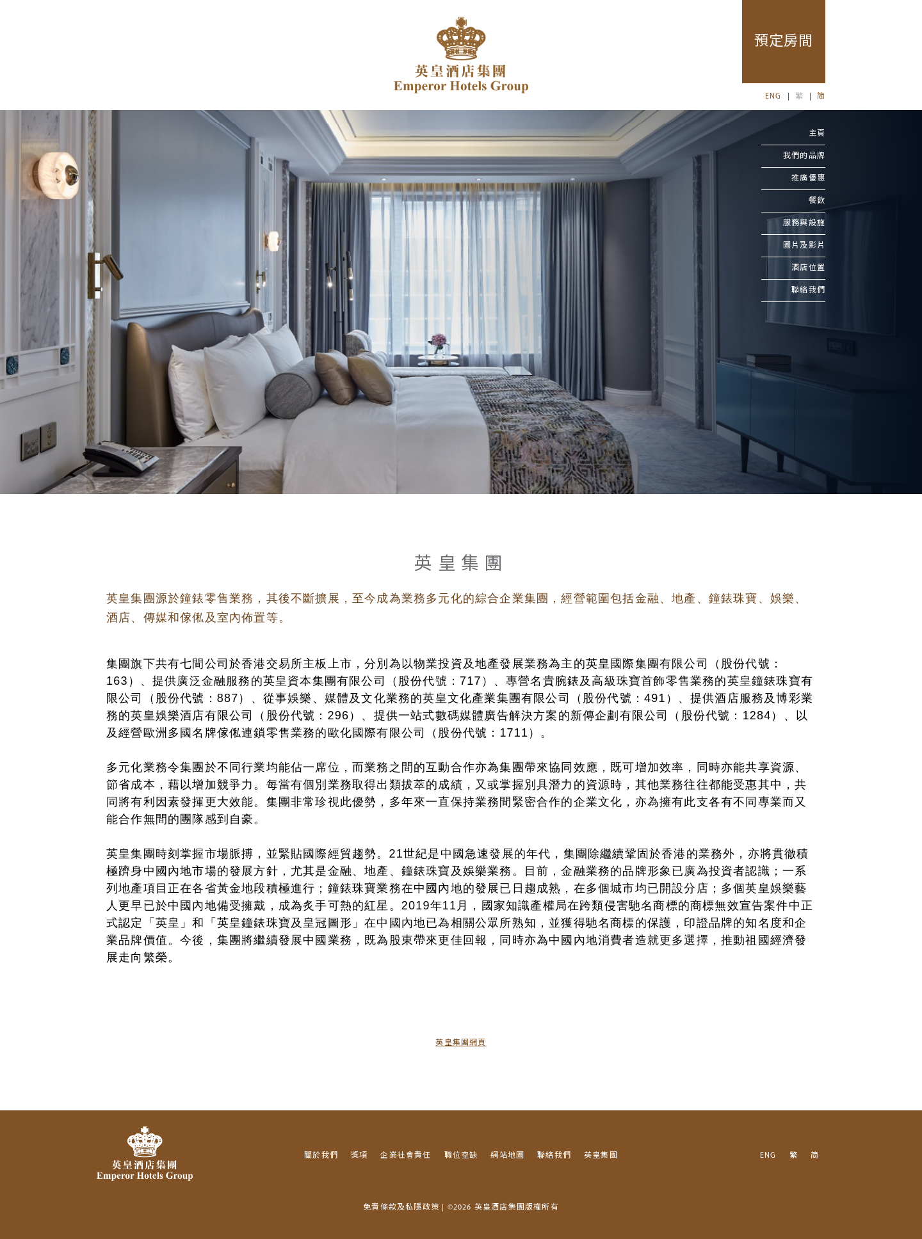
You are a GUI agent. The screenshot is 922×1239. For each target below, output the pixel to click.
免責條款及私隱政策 (401, 1207)
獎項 (359, 1156)
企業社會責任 (405, 1156)
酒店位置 (808, 268)
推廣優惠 (808, 178)
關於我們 (321, 1156)
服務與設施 (804, 223)
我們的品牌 (804, 156)
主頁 (817, 134)
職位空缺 (461, 1156)
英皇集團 (601, 1156)
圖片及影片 (804, 246)
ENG (773, 96)
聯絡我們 (808, 290)
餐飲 (817, 201)
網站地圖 (507, 1156)
